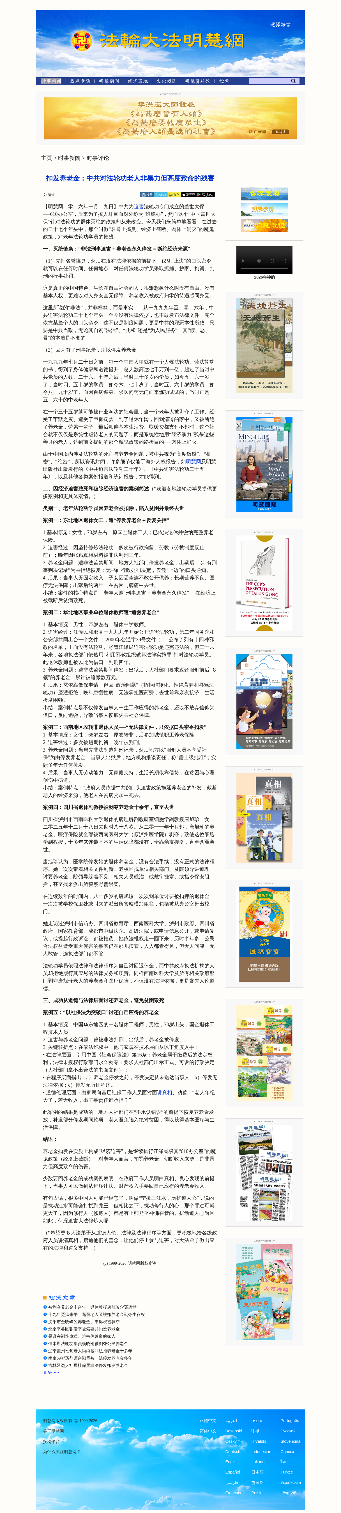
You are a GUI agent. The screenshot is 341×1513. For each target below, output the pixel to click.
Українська (290, 1482)
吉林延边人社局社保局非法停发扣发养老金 (88, 1365)
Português (289, 1420)
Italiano (257, 1462)
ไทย (284, 1462)
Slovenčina (290, 1441)
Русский (288, 1431)
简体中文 (208, 1431)
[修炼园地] (137, 82)
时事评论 (98, 158)
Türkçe (286, 1472)
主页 (46, 158)
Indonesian (261, 1451)
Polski (256, 1493)
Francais (233, 1493)
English (232, 1462)
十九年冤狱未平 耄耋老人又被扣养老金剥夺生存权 (96, 1314)
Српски (287, 1451)
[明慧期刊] (109, 82)
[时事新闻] (49, 82)
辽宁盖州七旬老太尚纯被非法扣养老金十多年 (90, 1351)
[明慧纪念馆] (197, 82)
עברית (256, 1420)
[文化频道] (166, 82)
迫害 (139, 206)
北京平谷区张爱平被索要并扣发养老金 (84, 1329)
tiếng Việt (288, 1493)
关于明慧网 (53, 1431)
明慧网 (193, 461)
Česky (231, 1441)
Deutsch (232, 1451)
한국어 (257, 1482)
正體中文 (208, 1420)
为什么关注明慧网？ (62, 1451)
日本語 (257, 1472)
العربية (231, 1420)
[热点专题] (80, 82)
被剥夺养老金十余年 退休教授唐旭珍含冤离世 (92, 1307)
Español (232, 1472)
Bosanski (233, 1431)
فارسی (231, 1482)
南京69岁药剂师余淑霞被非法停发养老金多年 (90, 1358)
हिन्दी (255, 1431)
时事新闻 (69, 158)
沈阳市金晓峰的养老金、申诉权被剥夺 (84, 1322)
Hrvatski (258, 1441)
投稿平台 (51, 1441)
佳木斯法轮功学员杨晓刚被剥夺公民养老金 (88, 1343)
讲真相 (164, 1092)
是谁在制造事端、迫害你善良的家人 (82, 1336)
